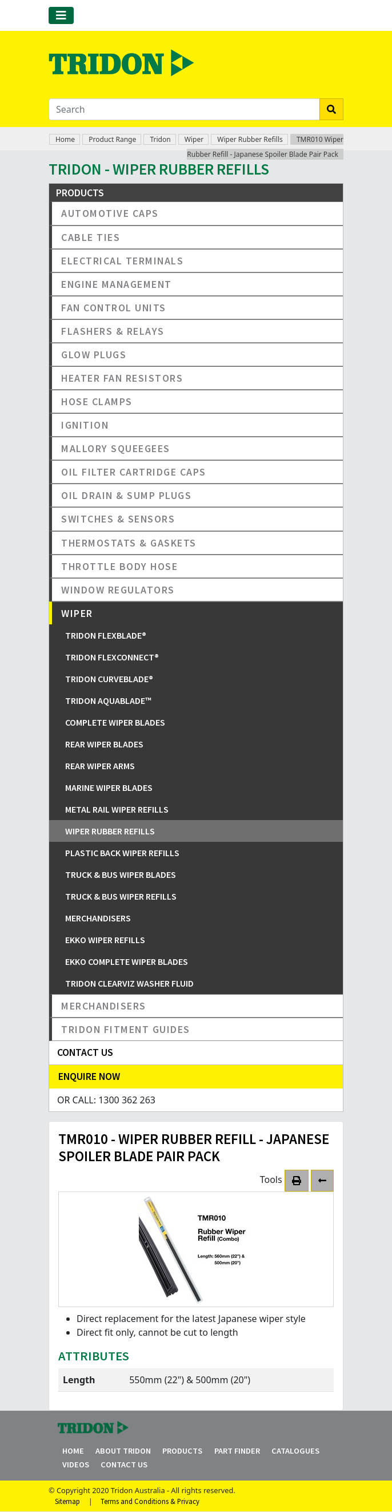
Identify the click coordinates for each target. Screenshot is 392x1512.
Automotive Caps (110, 213)
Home (65, 139)
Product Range (112, 139)
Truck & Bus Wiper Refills (121, 896)
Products (182, 1451)
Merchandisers (98, 918)
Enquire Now (89, 1076)
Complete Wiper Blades (115, 722)
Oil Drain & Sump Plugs (126, 495)
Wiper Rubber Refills (249, 139)
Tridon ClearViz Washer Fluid (129, 983)
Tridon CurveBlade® (109, 678)
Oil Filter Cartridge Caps (133, 471)
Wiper (194, 139)
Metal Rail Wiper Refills (117, 809)
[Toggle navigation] (61, 15)
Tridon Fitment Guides (125, 1029)
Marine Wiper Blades (109, 787)
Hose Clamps (97, 401)
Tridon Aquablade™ (108, 700)
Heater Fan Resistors (122, 378)
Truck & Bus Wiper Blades (120, 874)
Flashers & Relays (113, 331)
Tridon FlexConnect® (112, 657)
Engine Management (116, 284)
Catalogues (295, 1451)
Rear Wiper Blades (104, 744)
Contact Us (124, 1464)
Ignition (85, 425)
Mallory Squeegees (115, 448)
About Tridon (123, 1451)
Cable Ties (90, 237)
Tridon (160, 139)
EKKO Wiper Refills (105, 939)
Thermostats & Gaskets (129, 542)
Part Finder (237, 1451)
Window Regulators (118, 589)
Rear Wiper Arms (100, 765)
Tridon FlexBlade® (105, 635)
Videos (75, 1464)
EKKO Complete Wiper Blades (126, 961)
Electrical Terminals (122, 260)
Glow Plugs (93, 354)
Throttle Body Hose (119, 566)
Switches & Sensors (118, 518)
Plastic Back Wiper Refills (122, 852)
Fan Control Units (113, 307)
